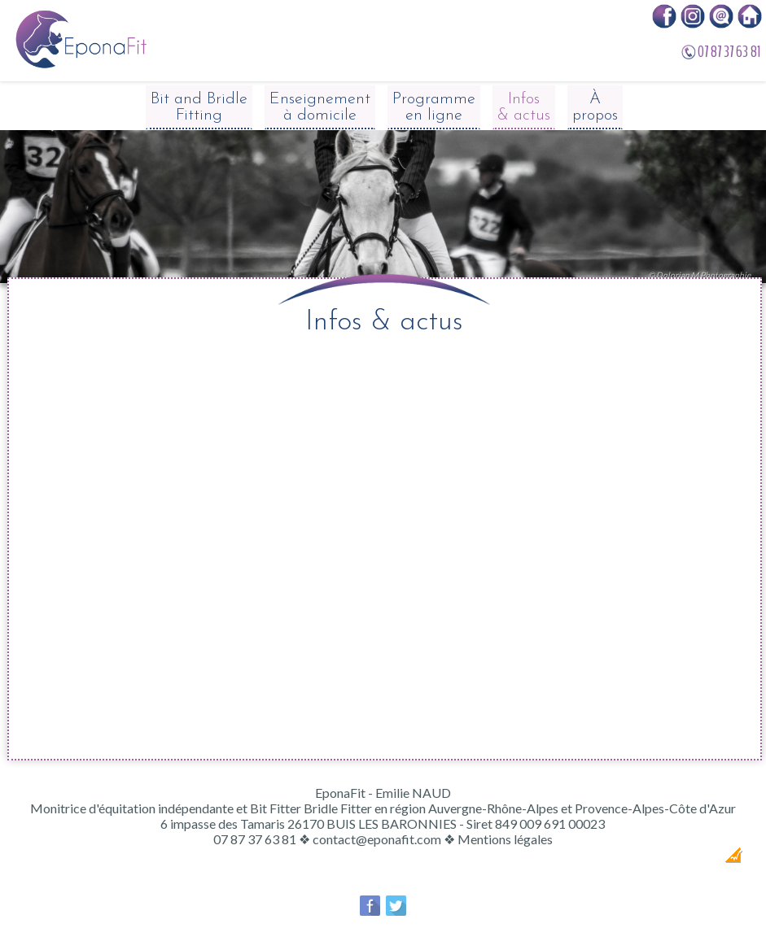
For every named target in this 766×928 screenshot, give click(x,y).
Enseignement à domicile (319, 107)
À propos (595, 107)
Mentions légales (505, 839)
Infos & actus (523, 107)
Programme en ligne (433, 107)
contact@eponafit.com (377, 839)
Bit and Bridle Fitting (199, 107)
